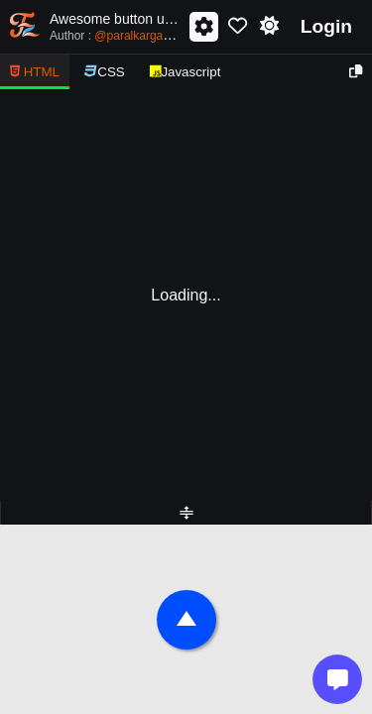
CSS (104, 71)
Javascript (185, 71)
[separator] (186, 513)
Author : (118, 35)
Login (326, 26)
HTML (35, 71)
